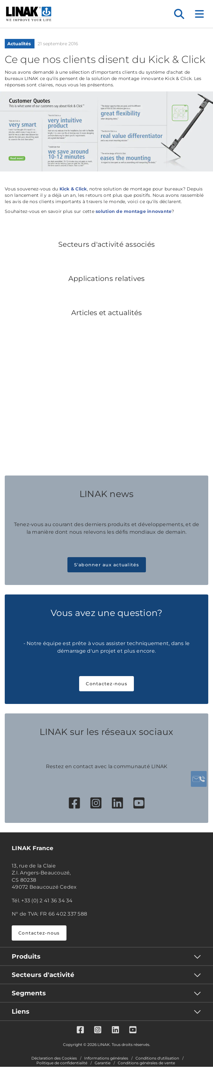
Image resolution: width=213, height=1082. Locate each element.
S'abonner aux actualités (106, 565)
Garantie (102, 1063)
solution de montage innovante (134, 211)
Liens (20, 1011)
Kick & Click (73, 189)
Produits (26, 956)
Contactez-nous (106, 684)
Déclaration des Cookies (54, 1058)
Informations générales (106, 1058)
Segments (29, 993)
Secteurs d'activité (43, 975)
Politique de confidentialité (61, 1063)
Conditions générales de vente (146, 1063)
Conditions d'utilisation (157, 1058)
